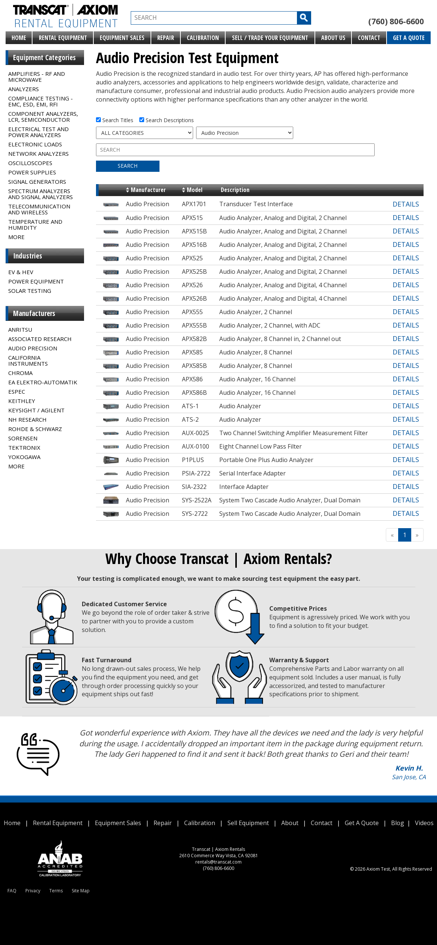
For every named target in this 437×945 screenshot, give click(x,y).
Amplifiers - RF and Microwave (36, 76)
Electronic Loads (35, 144)
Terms (56, 890)
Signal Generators (37, 181)
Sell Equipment (248, 823)
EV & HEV (20, 272)
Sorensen (22, 438)
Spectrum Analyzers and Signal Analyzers (40, 194)
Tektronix (24, 447)
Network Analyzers (38, 153)
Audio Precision (32, 348)
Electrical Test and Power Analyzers (38, 132)
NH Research (27, 419)
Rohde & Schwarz (35, 429)
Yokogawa (24, 457)
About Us (333, 38)
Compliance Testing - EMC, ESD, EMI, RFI (40, 101)
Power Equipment (36, 281)
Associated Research (40, 339)
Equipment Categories (44, 57)
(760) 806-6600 (396, 21)
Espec (16, 391)
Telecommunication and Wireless (39, 209)
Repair (165, 38)
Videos (424, 823)
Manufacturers (34, 313)
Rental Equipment (63, 38)
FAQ (11, 890)
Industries (27, 256)
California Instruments (28, 360)
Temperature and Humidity (35, 224)
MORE (16, 237)
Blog (397, 823)
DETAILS (406, 203)
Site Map (81, 890)
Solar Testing (29, 290)
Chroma (20, 373)
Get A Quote (409, 38)
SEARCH (127, 165)
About (289, 823)
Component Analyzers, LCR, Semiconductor (43, 116)
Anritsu (20, 329)
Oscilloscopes (30, 163)
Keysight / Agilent (36, 410)
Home (19, 38)
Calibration (203, 38)
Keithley (21, 401)
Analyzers (23, 89)
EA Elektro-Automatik (42, 382)
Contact (369, 38)
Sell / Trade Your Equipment (270, 38)
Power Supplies (32, 172)
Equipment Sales (122, 38)
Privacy (32, 890)
